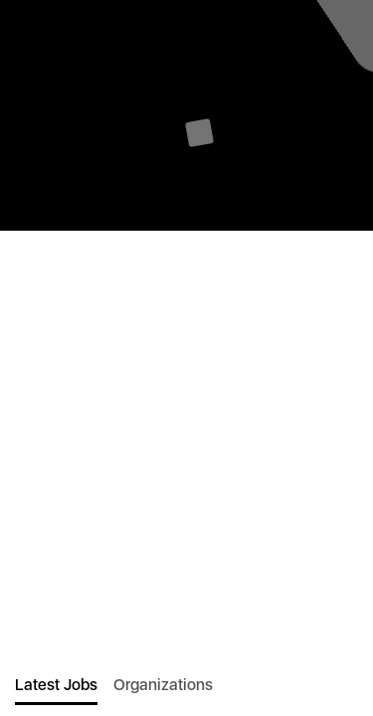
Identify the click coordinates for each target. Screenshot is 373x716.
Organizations (163, 684)
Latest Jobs (56, 684)
